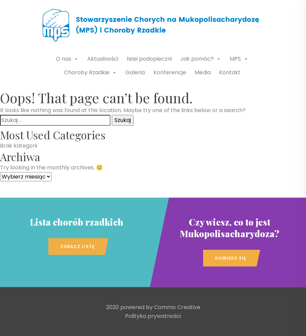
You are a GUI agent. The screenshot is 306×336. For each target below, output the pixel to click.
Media (203, 72)
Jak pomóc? (200, 59)
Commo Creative (177, 307)
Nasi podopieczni (149, 59)
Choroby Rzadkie (90, 72)
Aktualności (102, 59)
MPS (239, 59)
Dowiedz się (230, 258)
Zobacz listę (77, 246)
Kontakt (230, 72)
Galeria (135, 72)
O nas (67, 59)
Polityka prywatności (153, 316)
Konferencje (169, 72)
